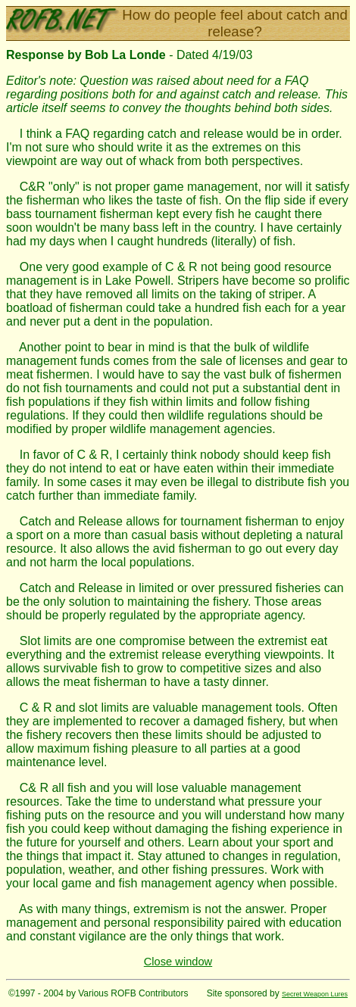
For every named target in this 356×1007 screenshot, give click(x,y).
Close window (178, 962)
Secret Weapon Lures (315, 994)
